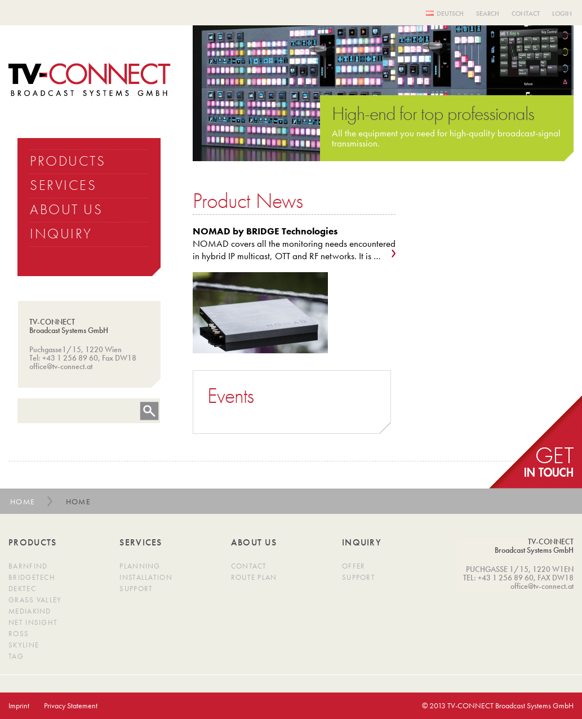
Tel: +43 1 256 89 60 (63, 358)
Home (22, 501)
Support (136, 588)
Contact (526, 13)
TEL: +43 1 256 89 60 (498, 577)
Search (487, 13)
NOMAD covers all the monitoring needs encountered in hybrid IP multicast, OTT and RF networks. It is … (294, 243)
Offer (354, 566)
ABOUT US (66, 209)
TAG (16, 656)
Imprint (18, 705)
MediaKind (29, 611)
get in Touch (535, 442)
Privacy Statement (70, 705)
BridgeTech (31, 577)
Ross (18, 633)
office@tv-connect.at (60, 366)
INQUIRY (61, 233)
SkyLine (23, 645)
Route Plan (254, 577)
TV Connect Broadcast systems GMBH (89, 79)
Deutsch (450, 13)
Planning (139, 566)
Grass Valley (35, 600)
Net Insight (32, 622)
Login (562, 13)
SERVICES (63, 185)
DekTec (22, 588)
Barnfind (27, 566)
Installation (145, 577)
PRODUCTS (67, 161)
